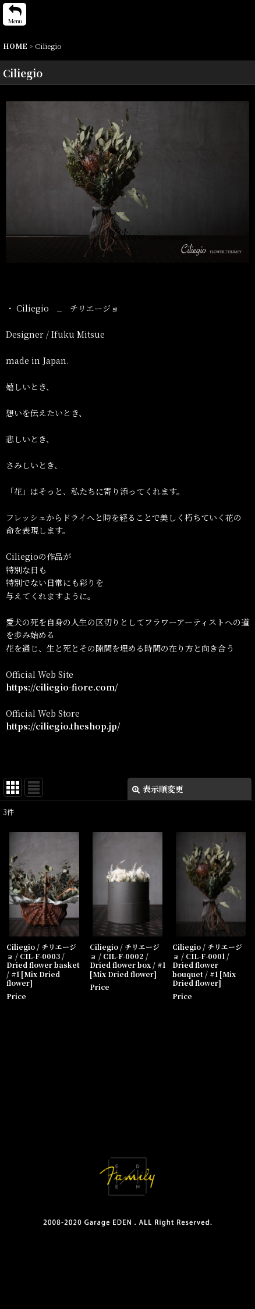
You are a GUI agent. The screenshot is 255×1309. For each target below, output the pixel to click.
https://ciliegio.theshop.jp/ (63, 726)
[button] (14, 14)
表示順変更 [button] (157, 789)
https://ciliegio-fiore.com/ (62, 687)
